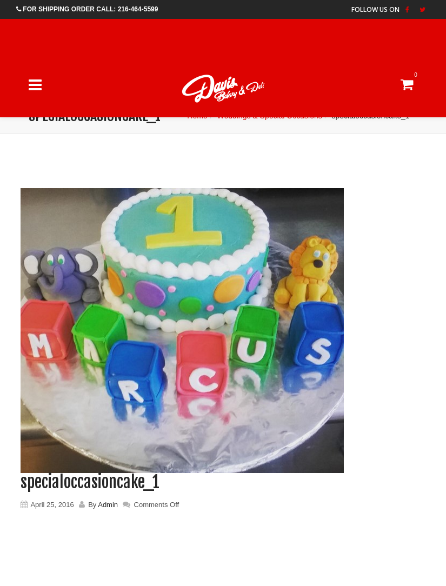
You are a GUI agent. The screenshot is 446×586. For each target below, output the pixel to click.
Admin (108, 505)
